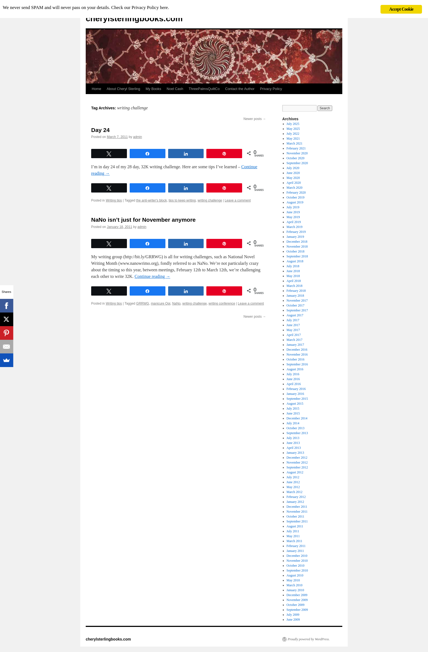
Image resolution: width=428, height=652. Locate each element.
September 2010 (297, 570)
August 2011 (295, 526)
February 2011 (296, 546)
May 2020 (293, 178)
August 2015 (295, 403)
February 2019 (296, 232)
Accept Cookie (401, 9)
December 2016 (297, 349)
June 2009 (293, 619)
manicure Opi (160, 303)
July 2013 (293, 438)
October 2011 (295, 516)
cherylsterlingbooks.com (134, 18)
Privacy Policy (271, 89)
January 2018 (295, 296)
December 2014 (297, 418)
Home (96, 89)
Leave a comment (238, 200)
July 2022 (293, 134)
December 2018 (297, 242)
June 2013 (293, 443)
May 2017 (293, 330)
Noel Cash (175, 89)
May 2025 (293, 129)
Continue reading (152, 276)
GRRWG (142, 303)
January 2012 (295, 502)
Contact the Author (240, 89)
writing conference (222, 303)
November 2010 (297, 561)
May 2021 (293, 138)
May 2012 (293, 487)
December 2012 (297, 457)
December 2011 (297, 507)
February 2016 (296, 389)
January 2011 (295, 551)
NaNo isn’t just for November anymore (143, 220)
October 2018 (296, 251)
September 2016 (297, 364)
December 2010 (297, 556)
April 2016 (294, 384)
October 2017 (296, 305)
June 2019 (293, 212)
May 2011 (293, 536)
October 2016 (296, 359)
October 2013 (296, 428)
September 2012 (297, 467)
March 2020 (294, 188)
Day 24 (100, 130)
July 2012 (293, 477)
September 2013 (297, 433)
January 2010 (295, 590)
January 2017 (295, 345)
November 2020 (297, 153)
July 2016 (293, 374)
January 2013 (295, 453)
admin (137, 137)
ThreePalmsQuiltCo (204, 89)
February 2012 (296, 497)
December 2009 (297, 595)
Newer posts (254, 119)
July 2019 (293, 207)
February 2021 (296, 148)
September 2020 (297, 163)
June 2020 (293, 173)
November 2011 (297, 511)
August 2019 (295, 202)
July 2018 (293, 266)
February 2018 (296, 291)
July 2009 (293, 615)
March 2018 (294, 286)
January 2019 (295, 237)
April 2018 (294, 281)
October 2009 (296, 605)
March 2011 (294, 541)
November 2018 (297, 246)
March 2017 (294, 340)
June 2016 (293, 379)
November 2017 (297, 300)
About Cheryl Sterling (123, 89)
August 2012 (295, 472)
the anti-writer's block (151, 200)
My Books (153, 89)
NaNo (176, 303)
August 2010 (295, 575)
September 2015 (297, 399)
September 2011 (297, 521)
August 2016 (295, 369)
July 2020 (293, 168)
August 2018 (295, 261)
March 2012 (294, 492)
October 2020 (296, 158)
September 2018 (297, 256)
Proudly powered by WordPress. (309, 639)
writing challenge (210, 200)
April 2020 (294, 183)
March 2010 (294, 585)
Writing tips (114, 200)
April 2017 (294, 335)
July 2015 (293, 408)
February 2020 (296, 192)
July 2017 (293, 320)
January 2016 (295, 394)
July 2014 (293, 423)
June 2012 (293, 482)
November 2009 (297, 600)
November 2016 (297, 354)
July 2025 (293, 124)
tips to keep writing (182, 200)
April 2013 (294, 448)
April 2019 (294, 222)
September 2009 (297, 610)
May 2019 (293, 217)
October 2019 (296, 197)
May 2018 (293, 276)
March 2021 (294, 143)
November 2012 (297, 462)
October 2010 (296, 565)
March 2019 (294, 227)
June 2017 (293, 325)
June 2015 (293, 413)
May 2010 (293, 580)
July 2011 (293, 531)
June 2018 (293, 271)
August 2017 (295, 315)
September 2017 (297, 310)
